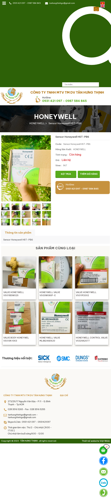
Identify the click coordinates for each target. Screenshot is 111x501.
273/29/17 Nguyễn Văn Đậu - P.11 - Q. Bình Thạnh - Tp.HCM (29, 403)
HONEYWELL (55, 117)
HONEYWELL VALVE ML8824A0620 (50, 339)
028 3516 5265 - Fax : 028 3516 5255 (26, 409)
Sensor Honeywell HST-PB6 (65, 123)
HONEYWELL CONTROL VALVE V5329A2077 (92, 339)
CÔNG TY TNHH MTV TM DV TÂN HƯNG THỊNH (27, 395)
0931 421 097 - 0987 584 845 (27, 3)
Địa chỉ (64, 395)
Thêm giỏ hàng (89, 174)
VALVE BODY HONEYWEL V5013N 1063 (16, 339)
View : (58, 165)
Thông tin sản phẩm (18, 232)
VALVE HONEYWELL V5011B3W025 (13, 294)
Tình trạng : (61, 154)
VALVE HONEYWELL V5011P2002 (86, 294)
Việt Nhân (105, 441)
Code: (58, 144)
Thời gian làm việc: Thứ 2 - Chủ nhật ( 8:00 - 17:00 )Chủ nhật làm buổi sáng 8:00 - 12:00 (30, 430)
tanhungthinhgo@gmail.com (62, 3)
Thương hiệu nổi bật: (17, 358)
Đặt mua (66, 174)
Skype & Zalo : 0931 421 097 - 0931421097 (29, 422)
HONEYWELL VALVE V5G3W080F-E (50, 294)
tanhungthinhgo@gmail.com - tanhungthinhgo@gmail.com (23, 416)
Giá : (57, 160)
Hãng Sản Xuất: (63, 149)
